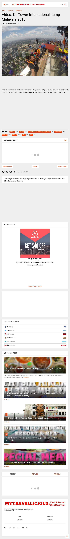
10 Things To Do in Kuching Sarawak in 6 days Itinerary (27, 418)
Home (3, 10)
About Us (19, 519)
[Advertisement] (35, 304)
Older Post (62, 166)
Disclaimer (50, 519)
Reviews (10, 10)
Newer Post (7, 166)
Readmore (26, 377)
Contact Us (50, 516)
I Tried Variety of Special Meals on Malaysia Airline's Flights (29, 462)
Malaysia (19, 10)
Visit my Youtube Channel (35, 286)
